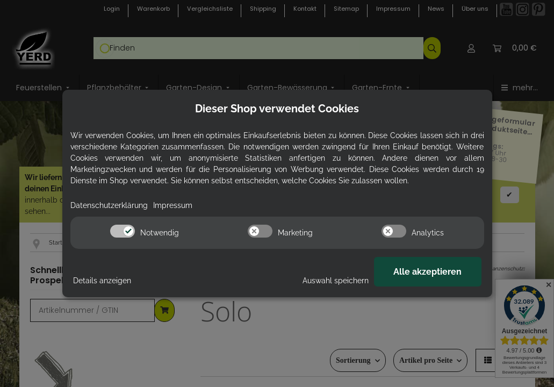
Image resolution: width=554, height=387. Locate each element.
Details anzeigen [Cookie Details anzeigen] (102, 280)
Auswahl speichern (336, 280)
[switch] (122, 231)
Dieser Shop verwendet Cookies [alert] (277, 108)
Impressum (172, 205)
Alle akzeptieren (427, 272)
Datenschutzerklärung (109, 205)
